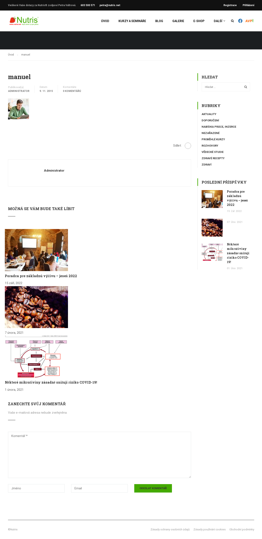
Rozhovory (210, 145)
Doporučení (210, 120)
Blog (159, 21)
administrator (18, 91)
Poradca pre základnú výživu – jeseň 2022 (41, 276)
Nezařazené (210, 133)
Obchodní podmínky (241, 529)
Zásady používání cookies (209, 529)
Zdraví (206, 164)
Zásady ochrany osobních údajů (170, 529)
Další (218, 21)
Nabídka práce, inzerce (219, 126)
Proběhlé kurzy (213, 139)
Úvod (105, 21)
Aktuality (209, 114)
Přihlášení (248, 5)
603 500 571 (88, 5)
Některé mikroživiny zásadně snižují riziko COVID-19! (51, 382)
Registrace (230, 5)
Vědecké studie (212, 152)
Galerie (178, 21)
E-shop (199, 21)
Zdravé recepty (213, 158)
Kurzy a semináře (132, 21)
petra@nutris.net (110, 5)
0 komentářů (72, 91)
